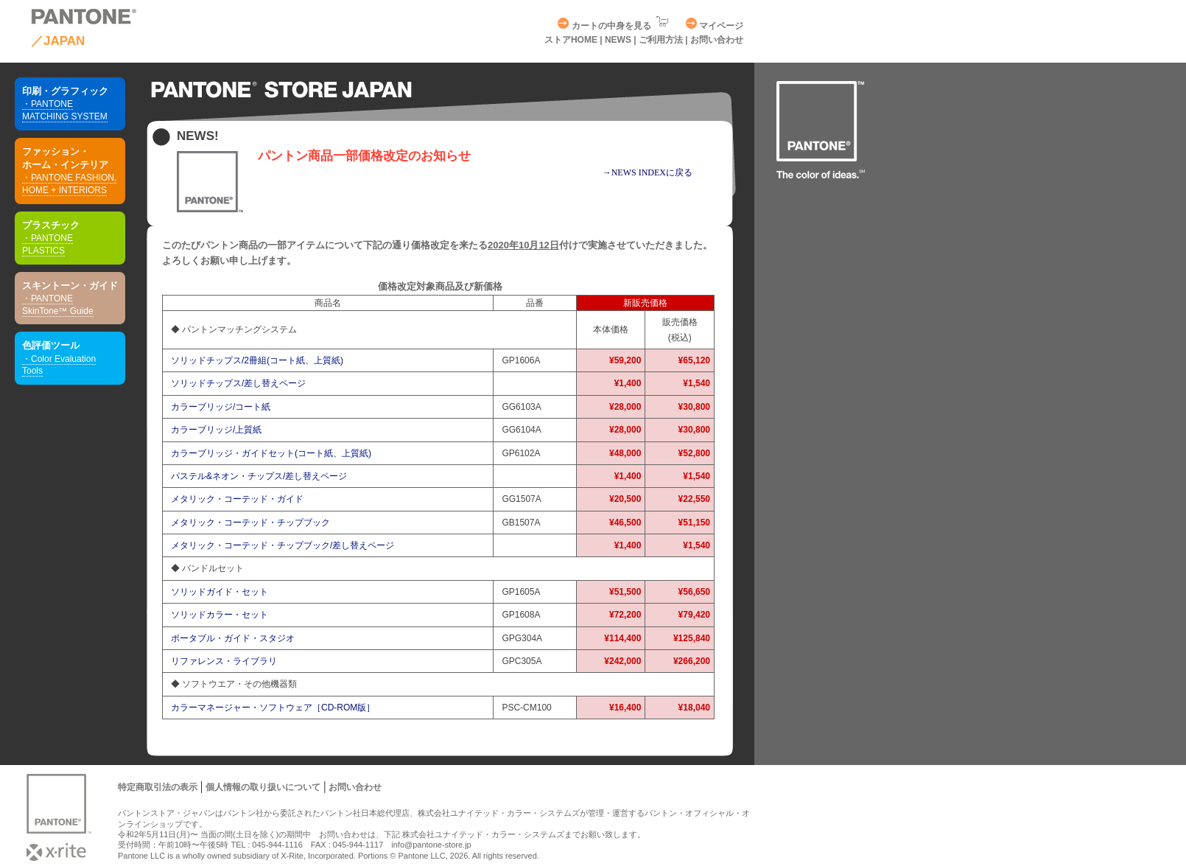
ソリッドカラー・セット (219, 615)
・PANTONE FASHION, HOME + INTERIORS (69, 183)
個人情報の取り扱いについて (263, 787)
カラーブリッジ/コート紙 (220, 407)
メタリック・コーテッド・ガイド (237, 499)
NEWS (619, 40)
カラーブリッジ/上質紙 (216, 430)
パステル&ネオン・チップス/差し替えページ (259, 476)
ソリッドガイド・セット (219, 592)
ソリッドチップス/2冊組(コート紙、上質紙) (257, 360)
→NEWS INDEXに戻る (647, 172)
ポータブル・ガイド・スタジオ (233, 638)
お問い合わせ (716, 40)
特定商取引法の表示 (157, 787)
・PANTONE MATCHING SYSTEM (65, 110)
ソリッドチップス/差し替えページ (238, 383)
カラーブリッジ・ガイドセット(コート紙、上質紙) (271, 453)
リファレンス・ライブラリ (224, 661)
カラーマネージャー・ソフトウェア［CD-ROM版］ (273, 707)
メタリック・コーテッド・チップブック (250, 522)
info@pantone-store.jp (431, 844)
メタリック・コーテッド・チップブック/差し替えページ (282, 545)
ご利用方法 (661, 40)
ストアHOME (570, 40)
